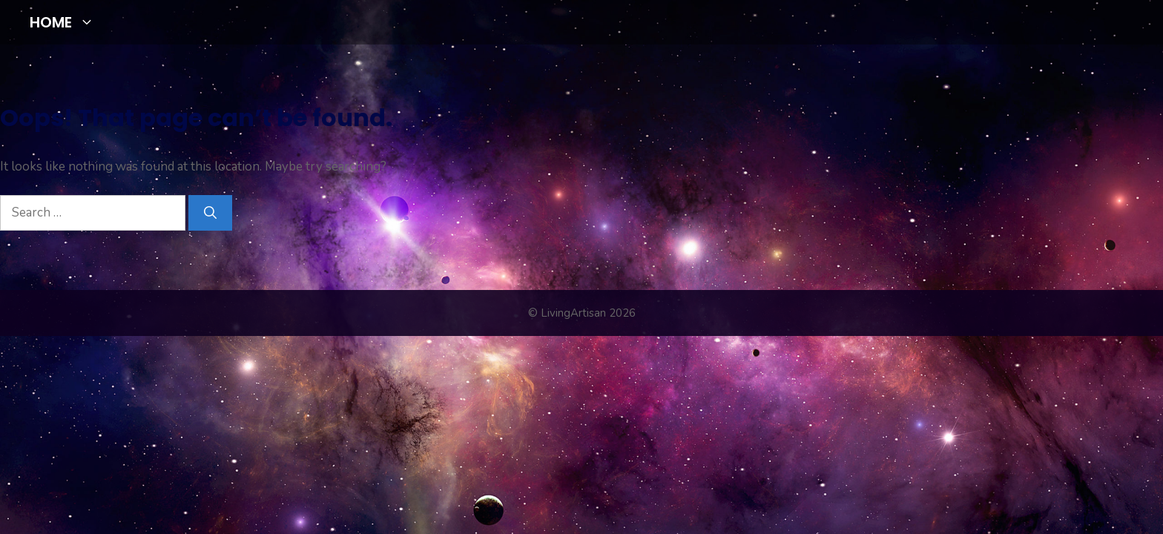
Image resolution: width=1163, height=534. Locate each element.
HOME (68, 22)
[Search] (210, 213)
